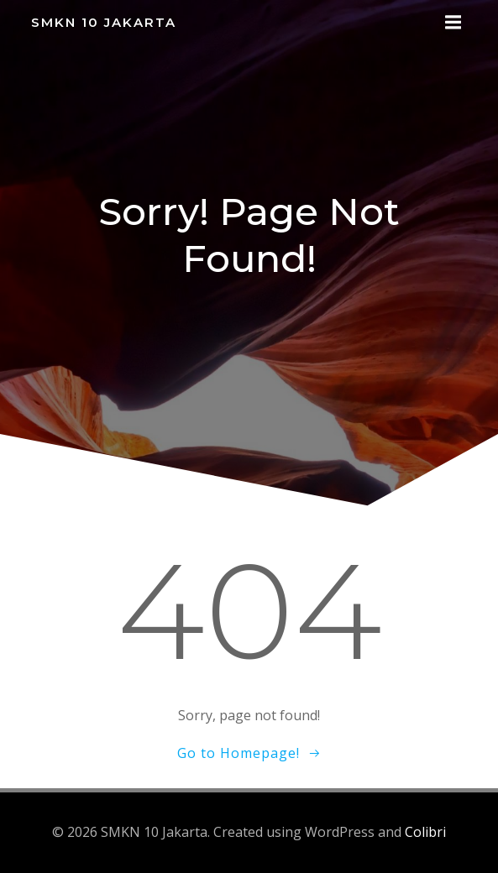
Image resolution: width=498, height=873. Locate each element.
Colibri (425, 832)
